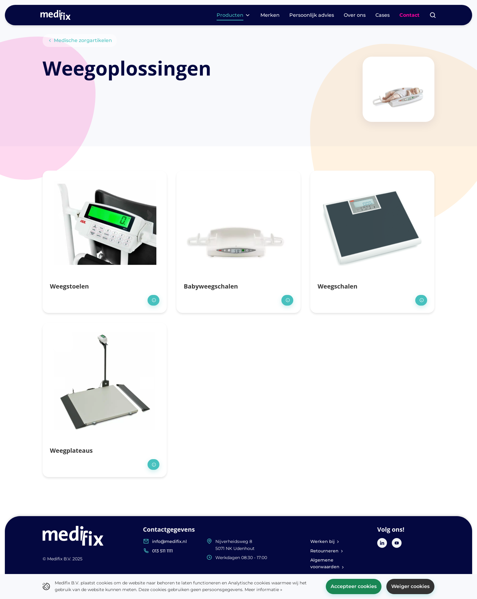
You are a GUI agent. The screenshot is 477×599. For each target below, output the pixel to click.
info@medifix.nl (169, 541)
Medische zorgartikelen (79, 40)
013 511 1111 (162, 551)
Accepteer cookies (354, 586)
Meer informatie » (263, 589)
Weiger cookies (410, 586)
